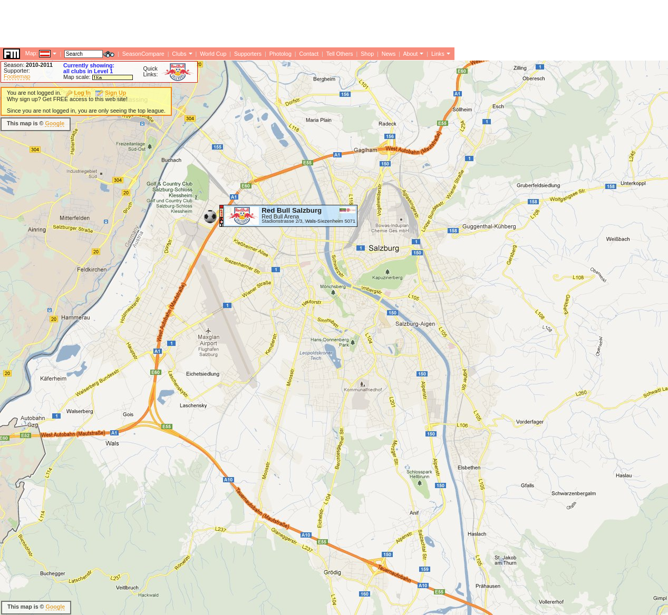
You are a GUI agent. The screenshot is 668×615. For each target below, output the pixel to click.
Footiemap (17, 76)
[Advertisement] (192, 123)
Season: (28, 65)
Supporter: (17, 70)
